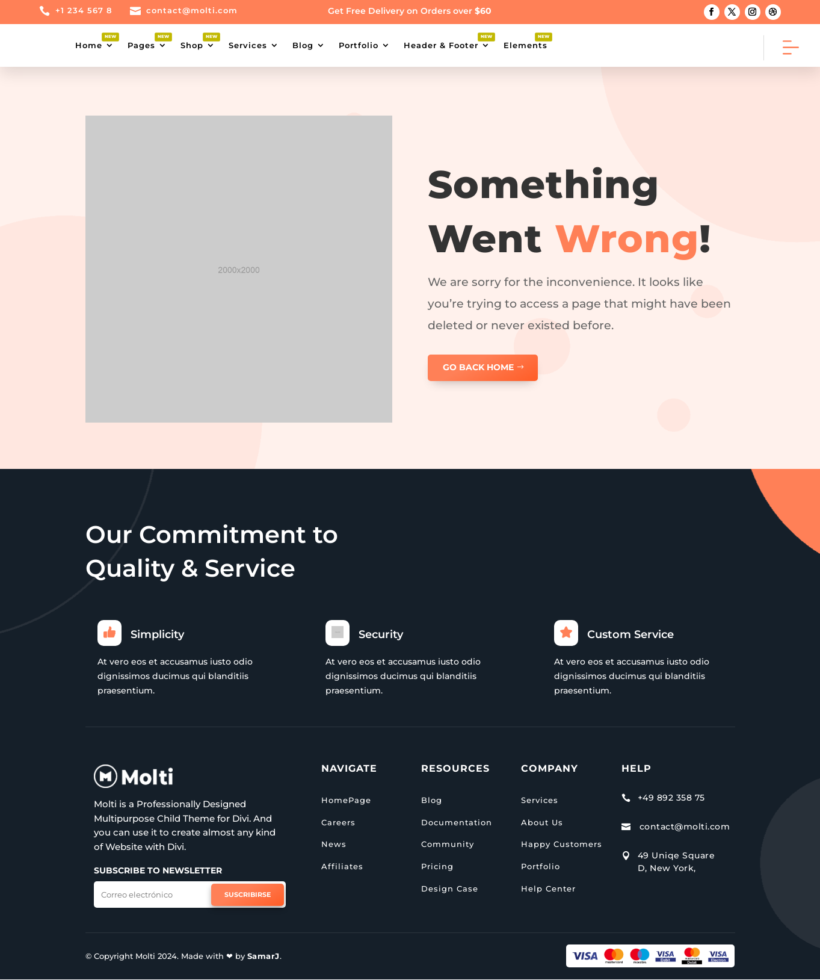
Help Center (548, 888)
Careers (338, 822)
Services (248, 45)
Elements (525, 45)
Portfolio (358, 45)
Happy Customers (561, 844)
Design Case (449, 888)
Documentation (456, 822)
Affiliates (342, 866)
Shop (191, 45)
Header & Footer (441, 45)
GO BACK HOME (478, 367)
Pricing (437, 866)
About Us (542, 822)
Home (88, 45)
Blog (302, 45)
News (334, 844)
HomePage (346, 800)
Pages (141, 45)
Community (447, 844)
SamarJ (263, 956)
